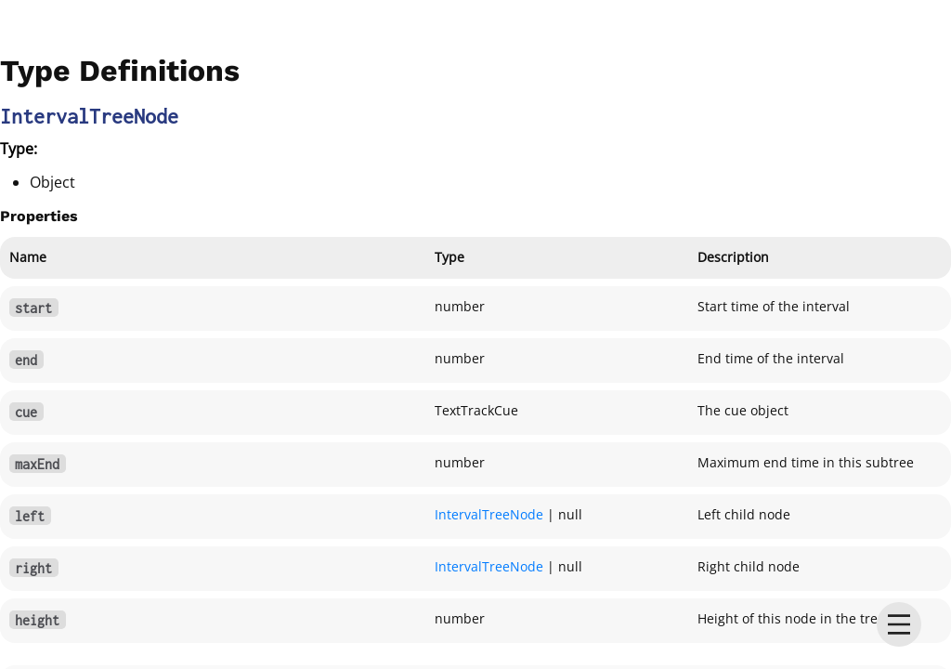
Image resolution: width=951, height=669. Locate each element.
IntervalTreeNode (489, 514)
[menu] (899, 624)
